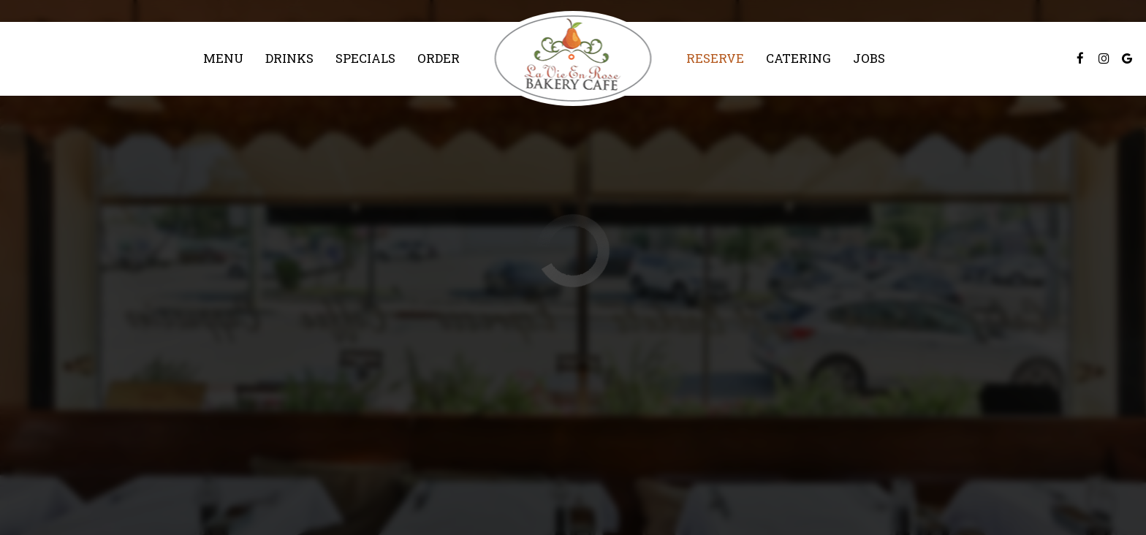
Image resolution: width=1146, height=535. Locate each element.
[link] (573, 58)
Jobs (869, 58)
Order (438, 58)
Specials (365, 58)
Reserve (715, 58)
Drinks (289, 58)
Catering (798, 58)
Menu (223, 58)
